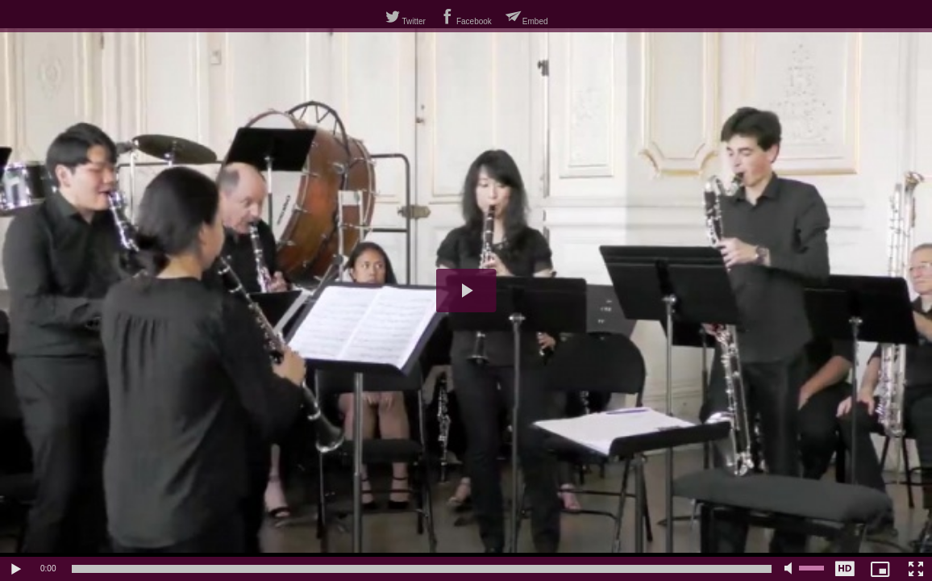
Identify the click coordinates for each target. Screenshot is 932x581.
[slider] (422, 569)
